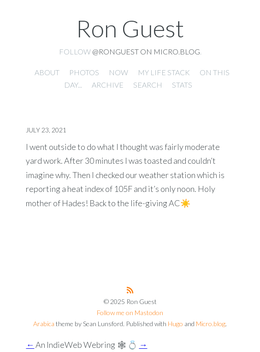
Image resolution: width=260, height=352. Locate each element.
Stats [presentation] (182, 84)
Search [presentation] (147, 84)
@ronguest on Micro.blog (146, 51)
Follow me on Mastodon (130, 312)
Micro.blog (210, 324)
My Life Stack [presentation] (164, 72)
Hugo (175, 324)
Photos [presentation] (84, 72)
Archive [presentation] (108, 84)
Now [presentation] (118, 72)
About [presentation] (47, 72)
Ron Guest (130, 28)
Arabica (43, 324)
